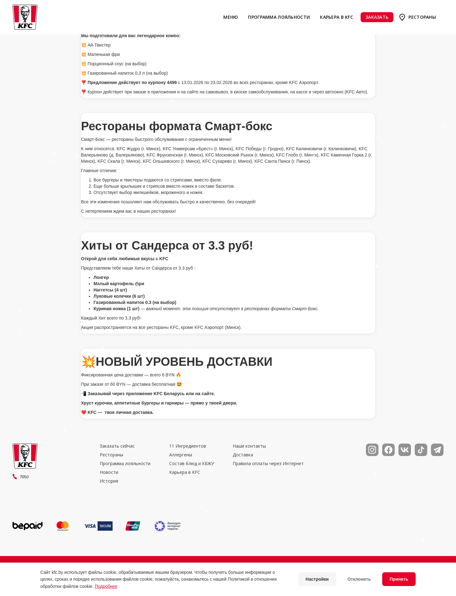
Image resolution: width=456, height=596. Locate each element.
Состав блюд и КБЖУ (191, 463)
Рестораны (422, 17)
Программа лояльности (279, 17)
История (109, 481)
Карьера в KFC (336, 17)
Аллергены (180, 454)
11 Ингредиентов (187, 446)
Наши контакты (249, 446)
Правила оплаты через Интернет (268, 463)
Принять (399, 579)
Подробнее (106, 586)
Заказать (377, 17)
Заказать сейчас (117, 446)
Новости (109, 472)
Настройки (317, 579)
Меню (230, 17)
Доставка (243, 454)
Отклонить (359, 579)
